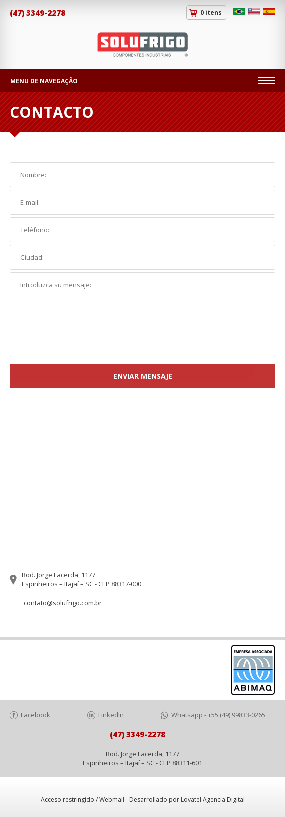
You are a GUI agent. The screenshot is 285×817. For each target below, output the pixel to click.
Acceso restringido (67, 799)
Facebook (35, 714)
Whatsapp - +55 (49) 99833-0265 (218, 714)
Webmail (111, 799)
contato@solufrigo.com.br (63, 602)
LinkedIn (111, 714)
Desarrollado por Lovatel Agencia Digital (187, 799)
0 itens (211, 12)
